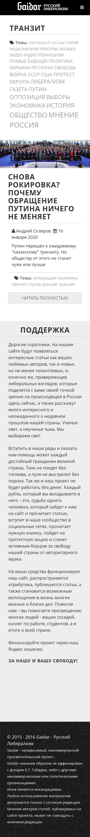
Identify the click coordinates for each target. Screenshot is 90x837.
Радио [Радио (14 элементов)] (30, 55)
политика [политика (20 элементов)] (60, 61)
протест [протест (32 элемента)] (64, 74)
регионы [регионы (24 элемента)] (42, 67)
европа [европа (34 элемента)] (19, 81)
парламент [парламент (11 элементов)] (40, 42)
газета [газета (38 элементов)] (18, 89)
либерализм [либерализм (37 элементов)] (47, 81)
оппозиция (45, 278)
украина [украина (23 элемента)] (20, 67)
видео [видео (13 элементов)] (16, 55)
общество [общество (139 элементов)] (28, 114)
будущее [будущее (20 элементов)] (38, 61)
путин (35, 284)
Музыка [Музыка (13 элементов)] (68, 49)
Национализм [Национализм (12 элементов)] (24, 49)
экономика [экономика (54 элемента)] (27, 105)
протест (20, 284)
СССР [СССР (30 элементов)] (34, 74)
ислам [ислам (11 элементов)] (58, 42)
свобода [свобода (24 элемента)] (65, 67)
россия (50, 284)
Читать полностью (45, 298)
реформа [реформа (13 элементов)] (49, 49)
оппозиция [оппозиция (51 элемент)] (27, 97)
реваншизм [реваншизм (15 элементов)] (51, 55)
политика (68, 278)
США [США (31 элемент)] (46, 74)
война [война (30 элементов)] (18, 74)
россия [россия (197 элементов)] (24, 125)
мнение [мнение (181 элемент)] (63, 115)
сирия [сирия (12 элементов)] (72, 42)
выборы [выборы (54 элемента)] (58, 97)
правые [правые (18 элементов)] (18, 61)
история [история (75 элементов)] (60, 105)
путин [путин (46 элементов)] (38, 89)
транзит (67, 284)
